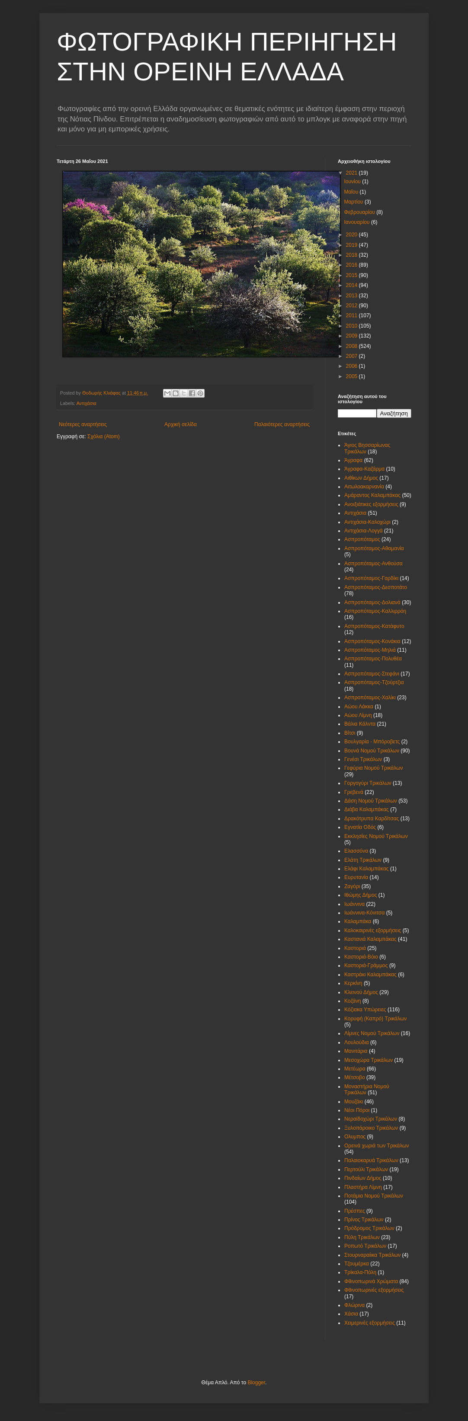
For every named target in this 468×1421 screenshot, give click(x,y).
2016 (352, 265)
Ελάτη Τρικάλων (362, 860)
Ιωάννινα (354, 904)
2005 (352, 376)
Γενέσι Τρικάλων (363, 759)
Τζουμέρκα (356, 1264)
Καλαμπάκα (357, 921)
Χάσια (351, 1314)
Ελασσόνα (356, 851)
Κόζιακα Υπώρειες (365, 1010)
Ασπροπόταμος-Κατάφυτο (374, 626)
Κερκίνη (353, 983)
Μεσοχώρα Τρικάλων (368, 1060)
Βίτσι (349, 733)
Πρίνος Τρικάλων (364, 1220)
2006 (352, 366)
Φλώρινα (354, 1305)
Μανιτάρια (356, 1051)
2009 (352, 336)
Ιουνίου (353, 181)
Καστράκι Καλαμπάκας (370, 975)
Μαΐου (351, 192)
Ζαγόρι (352, 886)
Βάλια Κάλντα (359, 724)
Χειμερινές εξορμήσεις (369, 1323)
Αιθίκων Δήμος (361, 478)
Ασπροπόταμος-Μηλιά (370, 650)
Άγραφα (353, 460)
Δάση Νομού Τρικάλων (370, 801)
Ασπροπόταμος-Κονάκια (372, 641)
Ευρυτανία (356, 877)
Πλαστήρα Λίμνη (363, 1187)
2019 (352, 245)
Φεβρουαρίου (360, 212)
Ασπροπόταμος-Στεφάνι (371, 674)
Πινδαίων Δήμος (362, 1178)
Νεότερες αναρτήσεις (83, 424)
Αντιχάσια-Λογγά (363, 531)
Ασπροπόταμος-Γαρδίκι (371, 578)
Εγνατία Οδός (360, 827)
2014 (352, 285)
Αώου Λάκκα (358, 707)
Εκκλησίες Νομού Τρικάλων (376, 836)
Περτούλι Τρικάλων (366, 1169)
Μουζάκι (353, 1102)
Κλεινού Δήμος (361, 992)
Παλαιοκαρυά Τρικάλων (371, 1160)
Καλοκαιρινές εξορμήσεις (372, 930)
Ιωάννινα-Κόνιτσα (364, 913)
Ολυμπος (354, 1137)
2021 (352, 173)
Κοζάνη (352, 1001)
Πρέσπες (354, 1211)
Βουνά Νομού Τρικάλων (371, 751)
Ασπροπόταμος (362, 539)
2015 (352, 275)
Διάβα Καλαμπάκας (366, 809)
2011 (352, 315)
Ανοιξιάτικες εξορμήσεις (371, 504)
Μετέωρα (354, 1069)
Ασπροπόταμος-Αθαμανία (374, 548)
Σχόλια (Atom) (103, 436)
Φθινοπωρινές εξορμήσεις (374, 1290)
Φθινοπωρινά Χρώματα (371, 1281)
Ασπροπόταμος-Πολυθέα (373, 659)
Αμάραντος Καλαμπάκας (372, 495)
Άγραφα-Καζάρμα (364, 469)
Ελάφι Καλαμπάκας (366, 869)
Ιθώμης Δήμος (360, 895)
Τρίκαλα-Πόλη (360, 1272)
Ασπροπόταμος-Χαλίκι (370, 698)
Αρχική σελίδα (180, 424)
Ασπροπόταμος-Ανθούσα (373, 564)
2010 (352, 326)
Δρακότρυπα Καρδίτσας (371, 819)
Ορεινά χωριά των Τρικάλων (376, 1146)
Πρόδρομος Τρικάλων (369, 1228)
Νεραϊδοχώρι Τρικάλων (370, 1119)
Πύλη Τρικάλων (362, 1237)
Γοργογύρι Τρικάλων (367, 783)
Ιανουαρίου (357, 222)
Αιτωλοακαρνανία (364, 487)
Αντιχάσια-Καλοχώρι (367, 522)
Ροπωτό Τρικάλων (365, 1246)
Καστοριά (355, 948)
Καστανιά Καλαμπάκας (370, 939)
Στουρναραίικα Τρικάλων (372, 1255)
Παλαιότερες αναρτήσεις (282, 424)
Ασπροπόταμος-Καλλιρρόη (375, 611)
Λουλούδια (356, 1042)
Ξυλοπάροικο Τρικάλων (371, 1128)
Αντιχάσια (86, 403)
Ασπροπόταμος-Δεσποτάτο (375, 587)
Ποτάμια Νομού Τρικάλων (373, 1196)
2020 (352, 235)
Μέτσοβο (354, 1077)
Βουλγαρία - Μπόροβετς (372, 742)
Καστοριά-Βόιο (361, 957)
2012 (352, 306)
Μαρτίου (354, 202)
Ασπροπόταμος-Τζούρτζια (374, 682)
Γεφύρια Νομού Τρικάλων (373, 768)
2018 (352, 255)
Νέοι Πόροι (356, 1110)
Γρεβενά (353, 792)
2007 (352, 356)
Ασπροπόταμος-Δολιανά (372, 602)
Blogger (256, 1383)
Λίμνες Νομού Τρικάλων (371, 1033)
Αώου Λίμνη (358, 715)
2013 (352, 296)
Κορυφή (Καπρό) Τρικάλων (375, 1019)
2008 (352, 346)
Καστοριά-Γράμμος (366, 965)
